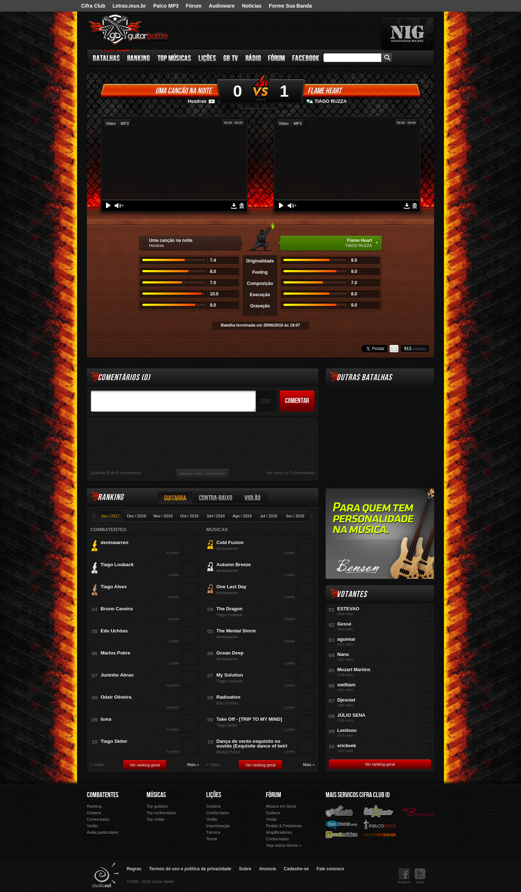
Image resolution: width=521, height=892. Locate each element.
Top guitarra (157, 806)
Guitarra (175, 497)
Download (234, 206)
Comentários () (124, 377)
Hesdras (197, 101)
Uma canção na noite (183, 91)
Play (108, 205)
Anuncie (267, 868)
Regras (134, 868)
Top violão (156, 819)
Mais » (193, 765)
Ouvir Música (341, 834)
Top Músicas (174, 58)
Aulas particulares (102, 832)
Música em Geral (281, 806)
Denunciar (242, 206)
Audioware (222, 6)
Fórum (194, 6)
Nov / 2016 (163, 516)
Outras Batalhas (364, 377)
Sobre (245, 868)
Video (111, 123)
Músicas (156, 795)
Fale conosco (330, 868)
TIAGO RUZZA (331, 101)
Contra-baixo (215, 497)
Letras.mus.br (129, 6)
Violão (253, 497)
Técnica (213, 832)
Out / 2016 (189, 516)
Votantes (351, 594)
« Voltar (97, 765)
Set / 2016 (216, 516)
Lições (207, 58)
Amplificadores (279, 832)
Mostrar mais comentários (203, 473)
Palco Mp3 (379, 824)
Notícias (252, 6)
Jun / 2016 (295, 516)
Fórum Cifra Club (341, 824)
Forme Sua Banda (290, 6)
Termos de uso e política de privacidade (190, 868)
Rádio (253, 58)
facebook (404, 876)
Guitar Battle (128, 30)
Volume (119, 205)
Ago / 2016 (242, 516)
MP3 (124, 123)
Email (394, 348)
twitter (420, 876)
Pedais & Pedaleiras (284, 826)
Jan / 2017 (110, 516)
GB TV (230, 58)
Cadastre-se (296, 868)
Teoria (211, 839)
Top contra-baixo (161, 813)
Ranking (138, 58)
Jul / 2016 (269, 516)
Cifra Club (93, 6)
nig (407, 33)
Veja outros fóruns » (283, 845)
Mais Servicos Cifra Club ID (358, 795)
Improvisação (218, 826)
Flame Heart (324, 91)
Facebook (305, 58)
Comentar (297, 400)
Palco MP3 (165, 6)
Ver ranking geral (145, 765)
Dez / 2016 (136, 516)
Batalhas (106, 58)
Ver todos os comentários (290, 473)
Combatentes (102, 795)
